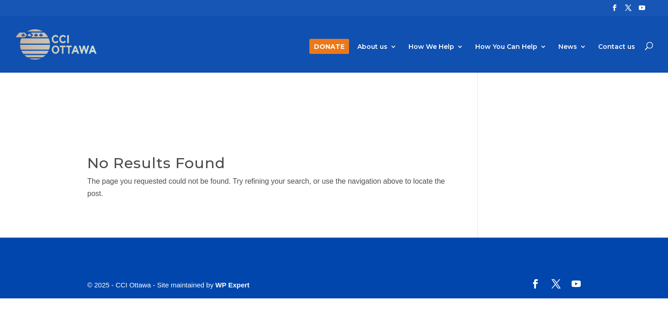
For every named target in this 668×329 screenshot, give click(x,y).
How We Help (431, 47)
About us (372, 47)
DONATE (329, 47)
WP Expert (232, 285)
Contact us (616, 47)
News (567, 47)
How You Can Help (506, 47)
